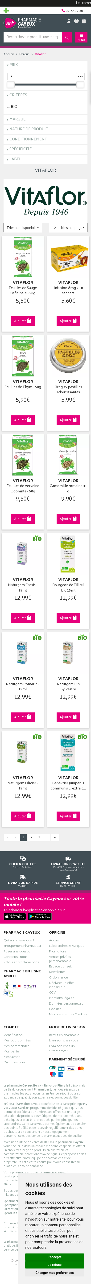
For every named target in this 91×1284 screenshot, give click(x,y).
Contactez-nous (16, 957)
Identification (13, 1035)
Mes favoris (12, 1057)
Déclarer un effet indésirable (61, 985)
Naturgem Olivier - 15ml (23, 786)
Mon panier (12, 1052)
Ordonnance (58, 978)
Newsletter (57, 972)
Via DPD (23, 880)
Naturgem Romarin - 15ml (23, 687)
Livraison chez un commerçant (62, 1048)
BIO (12, 106)
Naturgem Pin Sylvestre (68, 687)
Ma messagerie (15, 1063)
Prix (13, 65)
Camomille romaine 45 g (68, 489)
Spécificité (20, 149)
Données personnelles (66, 1004)
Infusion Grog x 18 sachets (68, 291)
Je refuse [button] (55, 1265)
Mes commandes (16, 1046)
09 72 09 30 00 (68, 880)
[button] (23, 227)
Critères (18, 95)
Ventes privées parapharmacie (60, 959)
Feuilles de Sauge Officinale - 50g (23, 291)
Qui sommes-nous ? (19, 941)
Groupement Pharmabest (22, 946)
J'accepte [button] (55, 1257)
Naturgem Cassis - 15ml (23, 588)
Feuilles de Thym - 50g (22, 387)
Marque (24, 54)
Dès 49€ (68, 863)
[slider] (11, 84)
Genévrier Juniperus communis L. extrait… (68, 786)
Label (15, 159)
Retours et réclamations (21, 963)
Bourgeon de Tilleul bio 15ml (68, 588)
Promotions (58, 952)
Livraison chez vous (63, 1041)
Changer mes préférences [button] (55, 1273)
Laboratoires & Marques (66, 946)
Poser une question (18, 952)
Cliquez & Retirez (23, 861)
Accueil (9, 54)
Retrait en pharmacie (64, 1035)
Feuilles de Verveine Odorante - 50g (23, 489)
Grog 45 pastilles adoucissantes (68, 390)
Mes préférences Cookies (68, 1015)
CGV (52, 993)
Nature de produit (28, 129)
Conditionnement (28, 139)
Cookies (55, 1009)
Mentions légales (61, 998)
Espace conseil (60, 967)
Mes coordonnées (17, 1041)
